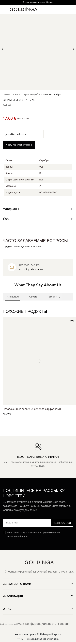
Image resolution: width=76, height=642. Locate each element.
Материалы (38, 209)
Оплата (16, 246)
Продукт (8, 246)
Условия (63, 624)
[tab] (38, 209)
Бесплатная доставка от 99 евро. (38, 2)
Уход (38, 219)
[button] (2, 304)
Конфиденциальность (40, 624)
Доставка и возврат (31, 246)
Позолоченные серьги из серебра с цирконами (32, 409)
